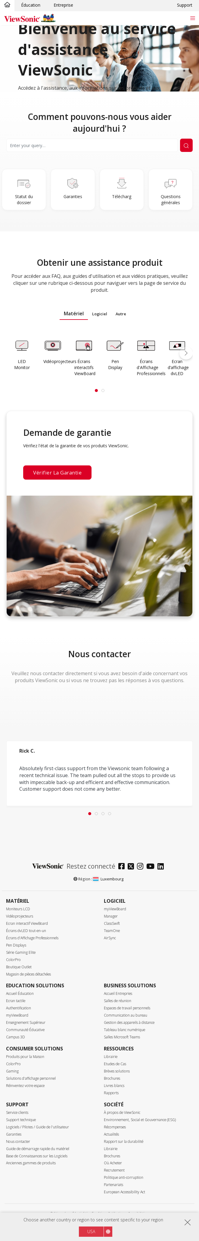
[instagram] (141, 867)
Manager (111, 916)
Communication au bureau (125, 1015)
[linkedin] (162, 867)
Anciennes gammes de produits (31, 1162)
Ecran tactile (15, 1000)
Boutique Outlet (19, 966)
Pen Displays (16, 945)
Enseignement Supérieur (25, 1022)
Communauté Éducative (25, 1029)
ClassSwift (112, 923)
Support (184, 5)
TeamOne (112, 930)
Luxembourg (108, 879)
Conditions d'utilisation (108, 1213)
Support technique (21, 1119)
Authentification (18, 1008)
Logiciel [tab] (99, 314)
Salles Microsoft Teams (122, 1037)
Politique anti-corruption (123, 1177)
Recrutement (114, 1170)
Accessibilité (136, 1213)
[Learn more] (21, 355)
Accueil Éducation (20, 993)
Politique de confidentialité (69, 1213)
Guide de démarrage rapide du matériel (37, 1148)
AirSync (110, 937)
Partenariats (113, 1184)
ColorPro (13, 959)
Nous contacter (18, 1141)
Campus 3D (15, 1037)
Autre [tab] (121, 314)
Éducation (30, 5)
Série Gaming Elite (21, 952)
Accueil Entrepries (118, 993)
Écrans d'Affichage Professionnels (32, 937)
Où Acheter (113, 1162)
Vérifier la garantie (57, 472)
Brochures (112, 1078)
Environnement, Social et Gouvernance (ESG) (140, 1119)
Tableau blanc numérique (124, 1029)
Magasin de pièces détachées (28, 974)
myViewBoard (115, 908)
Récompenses (115, 1127)
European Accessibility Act (124, 1191)
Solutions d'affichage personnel (31, 1078)
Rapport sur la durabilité (123, 1141)
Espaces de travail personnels (127, 1008)
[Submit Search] (186, 145)
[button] (186, 353)
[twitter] (132, 867)
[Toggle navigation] (192, 18)
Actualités (111, 1134)
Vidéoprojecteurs (19, 916)
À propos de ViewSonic (122, 1112)
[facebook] (123, 867)
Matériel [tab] (74, 313)
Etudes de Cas (115, 1063)
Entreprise (63, 5)
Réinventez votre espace (25, 1085)
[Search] (92, 145)
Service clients (17, 1112)
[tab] (96, 390)
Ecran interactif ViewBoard (27, 923)
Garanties (13, 1134)
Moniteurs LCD (18, 908)
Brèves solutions (117, 1071)
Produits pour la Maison (25, 1056)
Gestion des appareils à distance (129, 1022)
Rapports (111, 1092)
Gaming (12, 1071)
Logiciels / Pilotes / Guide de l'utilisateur (37, 1127)
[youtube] (151, 867)
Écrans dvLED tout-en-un (26, 930)
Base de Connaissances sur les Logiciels (36, 1156)
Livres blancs (114, 1085)
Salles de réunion (117, 1000)
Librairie (110, 1056)
